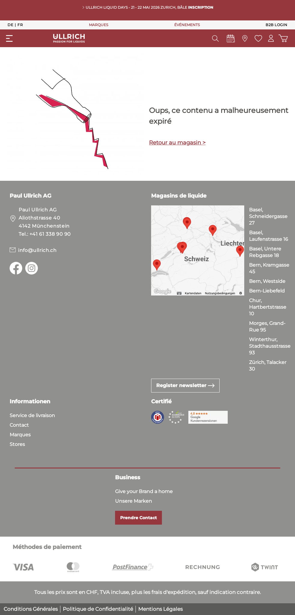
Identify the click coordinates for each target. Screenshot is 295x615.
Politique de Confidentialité (98, 609)
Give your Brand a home (144, 491)
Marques (20, 435)
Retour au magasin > (177, 142)
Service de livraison (32, 415)
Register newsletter (185, 385)
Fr (20, 24)
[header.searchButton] (215, 38)
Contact (19, 425)
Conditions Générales (31, 609)
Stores (17, 444)
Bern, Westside (267, 281)
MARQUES (98, 25)
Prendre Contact (138, 517)
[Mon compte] (271, 38)
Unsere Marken (133, 501)
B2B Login (276, 25)
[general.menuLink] (9, 38)
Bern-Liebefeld (267, 291)
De (10, 24)
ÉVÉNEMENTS (187, 25)
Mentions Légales (160, 609)
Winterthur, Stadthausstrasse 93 (269, 346)
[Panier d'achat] (283, 38)
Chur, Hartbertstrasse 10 (267, 307)
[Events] (230, 40)
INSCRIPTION (200, 7)
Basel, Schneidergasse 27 (268, 216)
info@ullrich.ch (37, 250)
